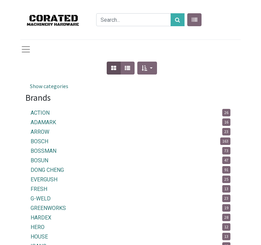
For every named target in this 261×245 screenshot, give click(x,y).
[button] (147, 68)
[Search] (178, 19)
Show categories (49, 86)
